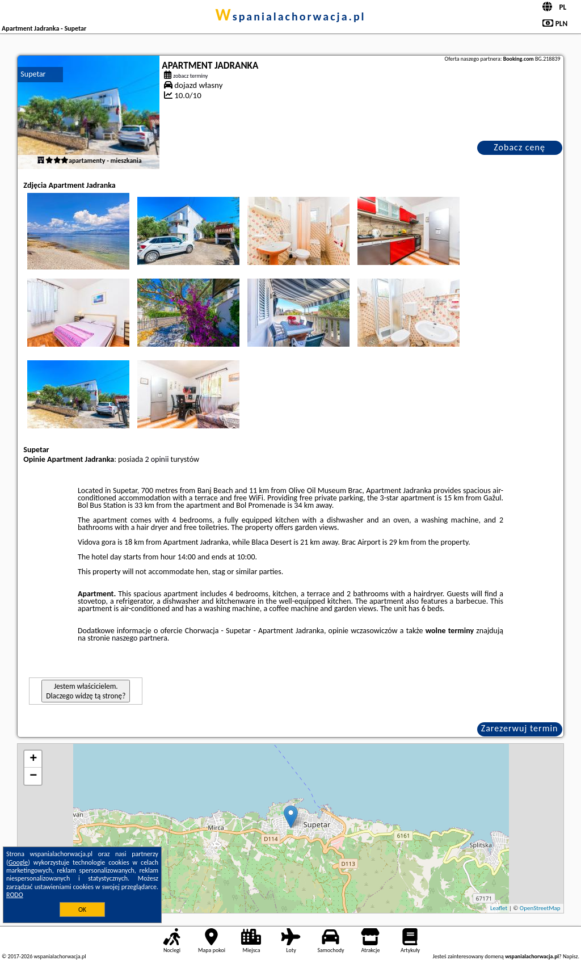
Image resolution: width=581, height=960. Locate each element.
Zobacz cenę (519, 147)
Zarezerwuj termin (519, 728)
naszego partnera (139, 638)
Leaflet (498, 908)
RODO (14, 895)
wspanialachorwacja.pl (290, 16)
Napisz (570, 956)
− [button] (33, 776)
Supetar (32, 74)
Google (18, 862)
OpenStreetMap (540, 908)
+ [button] (33, 759)
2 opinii (157, 459)
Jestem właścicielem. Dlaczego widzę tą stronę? (85, 691)
